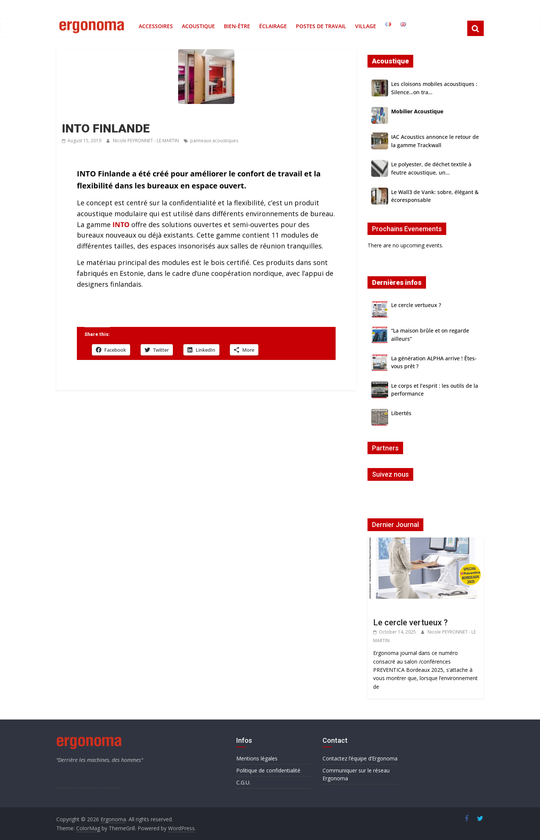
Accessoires (156, 26)
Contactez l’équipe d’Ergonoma (360, 758)
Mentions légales (257, 758)
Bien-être (237, 26)
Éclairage (273, 26)
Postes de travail (321, 26)
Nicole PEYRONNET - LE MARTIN (146, 140)
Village (365, 26)
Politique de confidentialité (268, 770)
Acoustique (198, 26)
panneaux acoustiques (214, 140)
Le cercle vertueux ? (416, 305)
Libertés (401, 413)
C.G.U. (243, 782)
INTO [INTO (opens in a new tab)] (120, 224)
